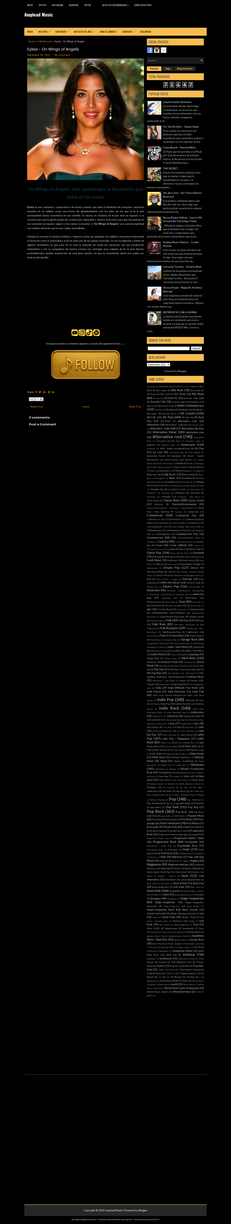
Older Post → (136, 406)
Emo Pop (196, 602)
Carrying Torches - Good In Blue (182, 266)
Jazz (196, 723)
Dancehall (198, 552)
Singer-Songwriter (165, 902)
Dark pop (156, 556)
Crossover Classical (155, 549)
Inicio (30, 5)
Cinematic (166, 496)
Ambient (151, 444)
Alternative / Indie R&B (162, 428)
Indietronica (197, 712)
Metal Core (166, 765)
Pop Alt (169, 803)
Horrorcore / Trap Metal (164, 680)
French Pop (152, 636)
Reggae (195, 860)
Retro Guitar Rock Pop (158, 872)
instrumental (153, 719)
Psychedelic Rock (187, 845)
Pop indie (199, 803)
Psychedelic (191, 841)
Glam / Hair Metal (177, 646)
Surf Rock (199, 947)
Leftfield (174, 742)
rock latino (165, 883)
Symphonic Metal (182, 950)
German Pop (183, 643)
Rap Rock (163, 860)
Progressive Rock (164, 841)
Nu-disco (181, 791)
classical (158, 504)
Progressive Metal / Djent (189, 838)
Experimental (197, 609)
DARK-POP (183, 557)
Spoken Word (180, 940)
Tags (167, 68)
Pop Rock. (181, 811)
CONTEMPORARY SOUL (188, 538)
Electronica (191, 597)
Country (163, 541)
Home (31, 41)
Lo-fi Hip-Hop (170, 746)
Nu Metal (167, 791)
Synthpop (189, 954)
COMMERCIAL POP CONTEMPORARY (164, 519)
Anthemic (151, 448)
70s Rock (163, 386)
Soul (195, 924)
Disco (159, 564)
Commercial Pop (186, 515)
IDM (188, 684)
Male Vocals (197, 753)
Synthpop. (151, 958)
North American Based (189, 784)
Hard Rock (188, 658)
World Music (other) (158, 991)
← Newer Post (35, 406)
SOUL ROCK (153, 928)
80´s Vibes (161, 390)
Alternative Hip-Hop (192, 428)
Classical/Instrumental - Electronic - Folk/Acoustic (170, 508)
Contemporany (154, 530)
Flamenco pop (156, 620)
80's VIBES (190, 386)
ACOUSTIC (171, 398)
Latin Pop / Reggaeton (176, 738)
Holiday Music (196, 676)
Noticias (45, 30)
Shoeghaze (172, 898)
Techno (162, 962)
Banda (190, 463)
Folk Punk (199, 620)
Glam (162, 647)
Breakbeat (170, 481)
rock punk (178, 886)
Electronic (153, 590)
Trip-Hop (184, 969)
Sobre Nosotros (143, 5)
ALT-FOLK (166, 421)
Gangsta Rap (170, 640)
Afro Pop (158, 410)
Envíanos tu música (143, 1219)
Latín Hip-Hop (169, 735)
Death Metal (154, 560)
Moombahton (165, 772)
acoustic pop (178, 401)
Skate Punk (168, 917)
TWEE (169, 973)
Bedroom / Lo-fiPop (192, 471)
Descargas (145, 31)
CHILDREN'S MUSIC (177, 489)
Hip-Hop (159, 669)
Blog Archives (184, 68)
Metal (164, 761)
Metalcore (197, 764)
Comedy (178, 512)
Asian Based (194, 452)
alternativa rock (187, 421)
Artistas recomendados (116, 4)
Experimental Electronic (172, 616)
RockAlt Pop (189, 891)
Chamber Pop (157, 489)
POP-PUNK (179, 816)
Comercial (193, 511)
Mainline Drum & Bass (177, 754)
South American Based (172, 932)
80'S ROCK (177, 386)
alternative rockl (192, 441)
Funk (162, 635)
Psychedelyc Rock (155, 850)
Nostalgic (151, 787)
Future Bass (177, 635)
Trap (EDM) (183, 966)
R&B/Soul (177, 856)
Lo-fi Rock (185, 746)
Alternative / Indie (195, 425)
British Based (186, 482)
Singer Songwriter (192, 898)
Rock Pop (198, 883)
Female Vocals (196, 616)
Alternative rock (167, 436)
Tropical (196, 969)
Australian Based (156, 455)
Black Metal (188, 474)
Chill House (195, 489)
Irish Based (159, 723)
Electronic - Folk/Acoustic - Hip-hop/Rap (185, 590)
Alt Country (188, 413)
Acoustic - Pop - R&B (193, 398)
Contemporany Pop (175, 530)
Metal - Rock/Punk (184, 761)
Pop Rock (155, 811)
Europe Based (165, 609)
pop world (165, 816)
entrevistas (196, 605)
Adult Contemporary (190, 405)
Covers (197, 545)
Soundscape (171, 928)
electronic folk (182, 594)
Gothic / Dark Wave (194, 650)
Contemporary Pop (187, 534)
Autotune (176, 455)
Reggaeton (154, 864)
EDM (163, 582)
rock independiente (190, 879)
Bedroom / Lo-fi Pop (169, 470)
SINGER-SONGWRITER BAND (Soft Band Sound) (171, 913)
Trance (160, 965)
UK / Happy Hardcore (186, 973)
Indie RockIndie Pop (176, 712)
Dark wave (170, 556)
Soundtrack (188, 928)
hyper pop (164, 684)
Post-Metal (192, 823)
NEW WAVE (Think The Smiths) (173, 780)
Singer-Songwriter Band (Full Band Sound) (172, 909)
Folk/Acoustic (44, 41)
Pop (172, 799)
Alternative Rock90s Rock (168, 441)
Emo (182, 601)
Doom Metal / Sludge (189, 564)
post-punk (152, 826)
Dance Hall (194, 549)
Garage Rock (189, 639)
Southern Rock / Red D (179, 936)
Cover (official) (178, 545)
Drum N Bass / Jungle (167, 579)
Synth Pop (171, 954)
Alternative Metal (164, 432)
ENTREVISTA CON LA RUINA (180, 312)
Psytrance (173, 849)
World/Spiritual (181, 991)
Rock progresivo (160, 887)
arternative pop (176, 452)
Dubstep (187, 578)
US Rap (190, 977)
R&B (163, 856)
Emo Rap (169, 605)
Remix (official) (192, 868)
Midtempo (159, 769)
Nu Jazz (184, 787)
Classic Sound (196, 500)
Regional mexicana (178, 864)
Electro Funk (193, 582)
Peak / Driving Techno (184, 795)
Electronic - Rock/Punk (160, 594)
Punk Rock (167, 853)
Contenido (63, 30)
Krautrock (190, 727)
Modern (172, 769)
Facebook (73, 5)
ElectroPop (170, 602)
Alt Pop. (185, 417)
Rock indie (151, 883)
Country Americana (183, 542)
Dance (182, 549)
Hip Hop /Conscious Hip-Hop (183, 666)
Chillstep (166, 493)
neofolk (176, 776)
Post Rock (186, 819)
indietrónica (157, 716)
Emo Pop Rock (154, 605)
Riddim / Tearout (167, 876)
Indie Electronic (176, 691)
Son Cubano (164, 925)
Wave (185, 980)
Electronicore (154, 601)
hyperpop (177, 684)
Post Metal (157, 819)
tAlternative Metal (186, 958)
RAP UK (175, 861)
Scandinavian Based (183, 895)
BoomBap (186, 478)
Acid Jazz (157, 398)
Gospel (167, 651)
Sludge (192, 921)
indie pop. (190, 700)
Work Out (163, 984)
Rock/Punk (154, 890)
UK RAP (162, 977)
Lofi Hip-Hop (176, 750)
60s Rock (151, 386)
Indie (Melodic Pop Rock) (183, 687)
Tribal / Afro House (167, 969)
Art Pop (199, 448)
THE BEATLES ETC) (181, 962)
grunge (195, 654)
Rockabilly (175, 891)
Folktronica (192, 632)
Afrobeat (170, 409)
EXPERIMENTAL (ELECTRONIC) (168, 612)
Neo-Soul (163, 776)
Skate (155, 917)
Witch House (198, 981)
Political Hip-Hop (157, 800)
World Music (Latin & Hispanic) (182, 988)
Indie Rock (169, 708)
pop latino (156, 807)
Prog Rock (162, 830)
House (182, 680)
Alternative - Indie (174, 424)
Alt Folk (151, 417)
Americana (188, 444)
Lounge (200, 750)
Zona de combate (108, 31)
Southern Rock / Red (156, 936)
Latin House (186, 734)
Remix (177, 868)
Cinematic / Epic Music (188, 497)
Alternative (153, 424)
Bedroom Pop (154, 474)
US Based (175, 977)
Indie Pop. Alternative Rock (174, 703)
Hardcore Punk (169, 661)
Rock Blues (170, 879)
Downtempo (152, 568)
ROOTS (156, 895)
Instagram (57, 5)
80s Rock (177, 390)
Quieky (153, 857)
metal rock (181, 765)
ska (202, 913)
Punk (186, 849)
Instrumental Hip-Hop (174, 720)
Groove (183, 654)
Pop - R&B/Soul (194, 800)
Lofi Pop (190, 749)
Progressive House (167, 834)
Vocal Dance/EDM (169, 980)
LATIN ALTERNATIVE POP (164, 731)
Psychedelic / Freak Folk (159, 846)
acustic (153, 405)
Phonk (201, 795)
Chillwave (180, 492)
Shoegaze (155, 898)
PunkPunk (199, 853)
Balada (179, 463)
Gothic (177, 650)
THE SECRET (170, 168)
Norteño (171, 784)
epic (149, 609)
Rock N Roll (180, 883)
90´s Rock (179, 394)
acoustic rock (197, 401)
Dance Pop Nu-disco (179, 553)
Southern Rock (193, 932)
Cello (201, 485)
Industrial (172, 716)
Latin (201, 727)
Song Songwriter (181, 925)
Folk (169, 620)
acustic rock (167, 405)
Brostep (174, 485)
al (175, 413)
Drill (149, 579)
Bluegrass (160, 478)
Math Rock (158, 757)
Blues (172, 478)
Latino (163, 742)
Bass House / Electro (163, 467)
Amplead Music (38, 14)
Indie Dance (154, 691)
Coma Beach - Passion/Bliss (179, 147)
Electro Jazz (152, 587)
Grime (173, 654)
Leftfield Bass (188, 742)
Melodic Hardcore (180, 757)
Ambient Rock (168, 445)
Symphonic (164, 951)
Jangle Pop (185, 723)
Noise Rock (198, 779)
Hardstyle (188, 662)
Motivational (181, 772)
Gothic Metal (157, 654)
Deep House (188, 560)
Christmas (151, 497)
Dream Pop (172, 567)
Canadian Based (189, 485)
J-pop (171, 723)
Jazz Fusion (152, 727)
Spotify (42, 5)
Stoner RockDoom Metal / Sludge (166, 943)
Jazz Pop (167, 727)
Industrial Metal (192, 716)
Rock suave (195, 887)
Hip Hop (163, 666)
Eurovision (181, 609)
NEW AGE (189, 776)
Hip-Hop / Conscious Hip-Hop (184, 669)
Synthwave (165, 958)
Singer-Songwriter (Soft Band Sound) (182, 906)
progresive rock (179, 830)
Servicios (129, 30)
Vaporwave (151, 981)
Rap (191, 856)
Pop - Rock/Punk (155, 803)
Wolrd (152, 984)
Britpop (200, 481)
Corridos (150, 542)
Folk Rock (159, 624)
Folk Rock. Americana (184, 624)
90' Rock (151, 394)
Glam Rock (198, 647)
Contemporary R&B (158, 537)
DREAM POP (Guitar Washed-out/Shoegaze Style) (178, 575)
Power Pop (170, 826)
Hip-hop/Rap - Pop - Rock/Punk (182, 673)
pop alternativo (183, 803)
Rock (185, 875)
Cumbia (171, 549)
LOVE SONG (156, 753)
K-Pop (178, 727)
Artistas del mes (85, 30)
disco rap (172, 564)
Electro (176, 582)
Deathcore (172, 560)
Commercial (155, 515)
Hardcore (152, 662)
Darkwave (196, 557)
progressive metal (190, 834)
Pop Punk (172, 807)
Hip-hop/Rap (154, 672)
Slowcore (177, 921)
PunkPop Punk (184, 853)
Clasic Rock (153, 500)
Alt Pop (167, 417)
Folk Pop (183, 620)
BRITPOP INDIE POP (159, 485)
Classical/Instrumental (184, 504)
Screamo (199, 894)
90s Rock (198, 394)
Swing (153, 951)
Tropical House (154, 973)
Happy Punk (153, 658)
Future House (197, 635)
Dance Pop (154, 552)
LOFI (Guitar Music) (157, 749)
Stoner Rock (197, 939)
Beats (152, 471)
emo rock (181, 605)
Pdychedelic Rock (162, 795)
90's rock (165, 394)
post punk (171, 819)
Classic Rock (171, 500)
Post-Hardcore (170, 823)
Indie (158, 687)
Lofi (198, 746)
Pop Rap (193, 807)
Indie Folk (198, 691)
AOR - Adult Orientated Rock (175, 448)
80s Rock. (195, 390)
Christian (195, 492)
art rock (157, 452)
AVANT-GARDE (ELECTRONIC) (178, 460)
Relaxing (165, 868)
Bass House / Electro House (189, 467)
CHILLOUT (151, 493)
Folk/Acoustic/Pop (171, 632)
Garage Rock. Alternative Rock (160, 643)
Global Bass (155, 651)
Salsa (166, 894)
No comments (62, 54)
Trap (172, 966)
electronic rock (169, 598)
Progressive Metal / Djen (158, 838)
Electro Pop (171, 586)
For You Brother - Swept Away (181, 126)
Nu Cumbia (168, 787)
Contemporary (163, 534)
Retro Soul (181, 872)
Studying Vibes (167, 947)
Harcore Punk (170, 658)
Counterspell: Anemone (177, 101)
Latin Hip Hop (187, 731)
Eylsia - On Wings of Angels (53, 49)
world (174, 984)
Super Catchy (184, 947)
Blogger (182, 371)
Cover (159, 545)
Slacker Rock (188, 917)
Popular (154, 68)
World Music (189, 984)
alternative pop (195, 432)
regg (185, 861)
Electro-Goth (194, 587)
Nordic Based (157, 784)
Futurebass (155, 640)
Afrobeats (184, 409)
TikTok (87, 5)
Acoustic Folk (158, 401)
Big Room (170, 474)
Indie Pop (165, 699)
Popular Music (196, 815)
